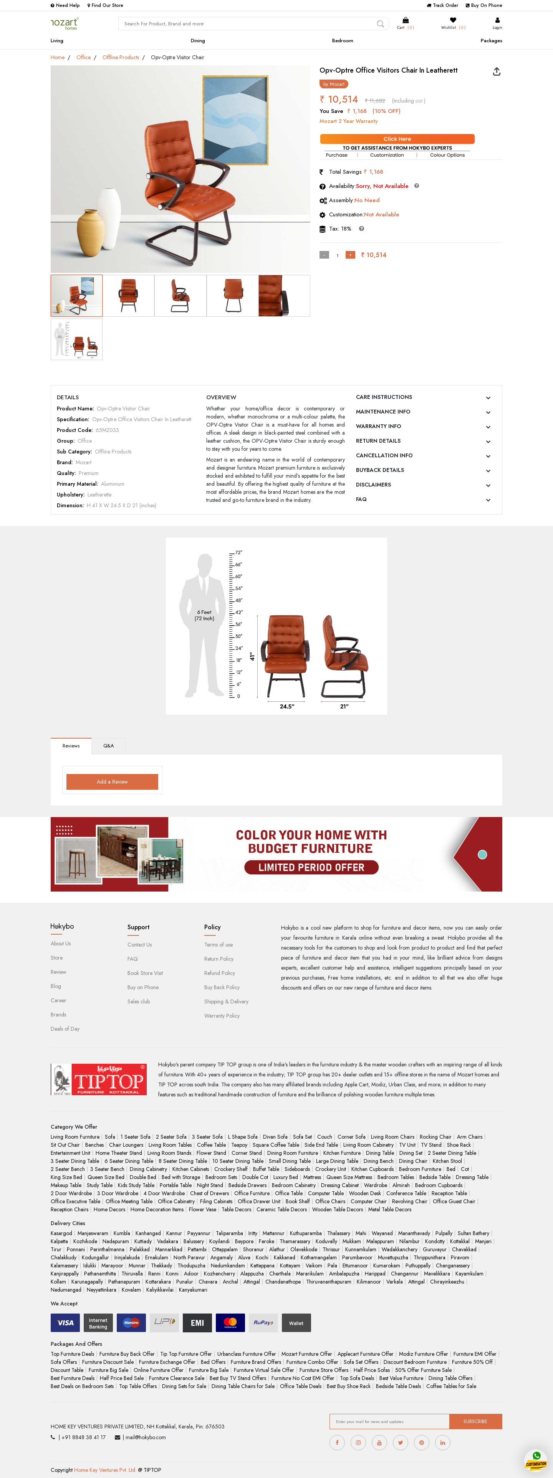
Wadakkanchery (399, 1249)
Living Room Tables (170, 1145)
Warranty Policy (222, 1016)
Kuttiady (143, 1241)
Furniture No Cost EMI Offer (303, 1378)
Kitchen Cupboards (372, 1169)
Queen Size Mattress (349, 1177)
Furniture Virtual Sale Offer (264, 1370)
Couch (324, 1137)
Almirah (401, 1185)
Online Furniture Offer (159, 1370)
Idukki (89, 1265)
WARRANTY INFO (378, 426)
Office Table (289, 1193)
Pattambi (197, 1249)
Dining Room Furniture (292, 1153)
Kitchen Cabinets (190, 1169)
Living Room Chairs (392, 1137)
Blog (56, 986)
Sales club (138, 1001)
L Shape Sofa (243, 1137)
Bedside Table (434, 1177)
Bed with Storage (181, 1177)
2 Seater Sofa (171, 1137)
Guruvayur (435, 1249)
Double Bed (143, 1177)
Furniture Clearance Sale (176, 1378)
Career (58, 1000)
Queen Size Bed (106, 1177)
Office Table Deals (300, 1386)
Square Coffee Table (276, 1145)
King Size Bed (66, 1177)
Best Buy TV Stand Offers (238, 1378)
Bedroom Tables (395, 1177)
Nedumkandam (228, 1265)
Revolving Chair (409, 1201)
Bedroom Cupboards (438, 1185)
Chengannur (405, 1273)
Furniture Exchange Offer (167, 1362)
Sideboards (297, 1169)
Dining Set (410, 1153)
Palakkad (140, 1249)
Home (58, 57)
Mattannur (274, 1233)
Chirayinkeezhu (447, 1281)
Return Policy (218, 959)
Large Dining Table (337, 1161)
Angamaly (221, 1257)
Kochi (262, 1257)
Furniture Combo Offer (312, 1362)
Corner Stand (247, 1153)
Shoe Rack (459, 1145)
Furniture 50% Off (472, 1362)
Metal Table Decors (389, 1209)
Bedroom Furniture (420, 1169)
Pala (332, 1265)
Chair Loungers (126, 1145)
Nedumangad (66, 1290)
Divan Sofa (275, 1137)
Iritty (252, 1233)
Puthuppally (418, 1265)
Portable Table (176, 1185)
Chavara (208, 1281)
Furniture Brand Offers (256, 1362)
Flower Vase (202, 1209)
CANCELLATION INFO (384, 455)
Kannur (174, 1233)
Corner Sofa (352, 1137)
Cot (465, 1169)
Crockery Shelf (231, 1169)
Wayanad (382, 1233)
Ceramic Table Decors (282, 1209)
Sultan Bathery (473, 1233)
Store (57, 958)
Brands (58, 1014)
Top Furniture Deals (72, 1354)
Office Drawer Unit (259, 1201)
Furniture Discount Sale (108, 1362)
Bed (451, 1169)
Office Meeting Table (129, 1201)
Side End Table (321, 1145)
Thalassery (338, 1233)
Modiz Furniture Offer (423, 1354)
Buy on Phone (143, 987)
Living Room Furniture (75, 1137)
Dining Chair (413, 1161)
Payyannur (198, 1233)
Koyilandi (219, 1241)
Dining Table (380, 1153)
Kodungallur (95, 1257)
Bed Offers (213, 1362)
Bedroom (342, 40)
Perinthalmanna (107, 1249)
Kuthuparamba (306, 1233)
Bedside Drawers (247, 1185)
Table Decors (236, 1209)
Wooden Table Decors (337, 1209)
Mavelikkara (437, 1273)
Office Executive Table (75, 1201)
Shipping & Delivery (226, 1001)
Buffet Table (266, 1169)
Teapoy (239, 1145)
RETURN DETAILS (378, 441)
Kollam (58, 1281)
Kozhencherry (219, 1273)
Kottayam (290, 1265)
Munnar (137, 1265)
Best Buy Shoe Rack (349, 1386)
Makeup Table (66, 1185)
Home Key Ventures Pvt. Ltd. (105, 1470)
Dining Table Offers (450, 1378)
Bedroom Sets (221, 1177)
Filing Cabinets (216, 1201)
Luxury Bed (285, 1177)
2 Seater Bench (68, 1169)
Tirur (56, 1249)
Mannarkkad (168, 1249)
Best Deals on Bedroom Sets (82, 1386)
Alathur (277, 1249)
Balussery (194, 1241)
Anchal (230, 1281)
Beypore (244, 1241)
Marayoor (112, 1265)
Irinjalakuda (127, 1257)
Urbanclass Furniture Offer (246, 1354)
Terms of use (218, 944)
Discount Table (67, 1370)
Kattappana (262, 1265)
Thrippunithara (429, 1257)
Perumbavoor (357, 1257)
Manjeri (483, 1241)
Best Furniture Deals (72, 1378)
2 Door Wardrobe (71, 1193)
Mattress (312, 1177)
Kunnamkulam (360, 1249)
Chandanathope (283, 1281)
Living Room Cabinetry (368, 1145)
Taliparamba (229, 1233)
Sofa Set (302, 1137)
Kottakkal (460, 1241)
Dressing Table (472, 1177)
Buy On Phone (484, 5)
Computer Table (326, 1193)
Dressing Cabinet (340, 1185)
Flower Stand (211, 1153)
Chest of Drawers (209, 1193)
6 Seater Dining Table (128, 1161)
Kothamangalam (319, 1257)
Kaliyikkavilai (160, 1290)
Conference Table (406, 1193)
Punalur (184, 1281)
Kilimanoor (369, 1281)
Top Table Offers (138, 1386)
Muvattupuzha (393, 1257)
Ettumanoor (355, 1265)
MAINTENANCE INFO (383, 411)
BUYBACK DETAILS (380, 470)
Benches (94, 1145)
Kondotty (435, 1241)
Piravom (460, 1257)
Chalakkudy (63, 1257)
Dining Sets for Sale (184, 1386)
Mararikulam (310, 1273)
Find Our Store (105, 5)
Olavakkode (303, 1249)
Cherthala (280, 1273)
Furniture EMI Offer (475, 1354)
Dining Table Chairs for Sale (243, 1386)
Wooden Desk (365, 1193)
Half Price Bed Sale (122, 1378)
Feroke (266, 1241)
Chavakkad (464, 1249)
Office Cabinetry (176, 1201)
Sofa (110, 1137)
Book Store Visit (145, 973)
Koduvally (326, 1241)
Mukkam (352, 1241)
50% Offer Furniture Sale (423, 1370)
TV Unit (407, 1145)
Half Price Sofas (372, 1370)
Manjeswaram (93, 1233)
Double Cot (255, 1177)
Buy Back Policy (222, 987)
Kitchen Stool (447, 1161)
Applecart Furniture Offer (366, 1354)
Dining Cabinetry (148, 1169)
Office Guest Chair (454, 1201)
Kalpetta (59, 1241)
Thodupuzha (191, 1265)
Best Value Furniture (401, 1378)
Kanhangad (148, 1233)
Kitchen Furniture (342, 1153)
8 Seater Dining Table (183, 1161)
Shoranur (253, 1249)
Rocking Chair (436, 1137)
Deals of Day (65, 1029)
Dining (198, 40)
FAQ (361, 499)
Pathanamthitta (100, 1273)
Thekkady (161, 1265)
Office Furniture (252, 1193)
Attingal (251, 1281)
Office (83, 57)
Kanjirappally (65, 1273)
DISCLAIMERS (373, 484)
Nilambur (409, 1241)
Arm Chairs (469, 1137)
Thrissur (331, 1249)
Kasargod (61, 1233)
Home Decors (109, 1209)
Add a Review (112, 781)
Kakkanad (284, 1257)
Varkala (394, 1281)
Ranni (154, 1273)
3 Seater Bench (107, 1169)
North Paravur (189, 1257)
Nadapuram (116, 1241)
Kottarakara (158, 1281)
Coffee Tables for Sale (451, 1386)
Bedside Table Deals (398, 1386)
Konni (172, 1273)
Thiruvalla (132, 1273)
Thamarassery (295, 1241)
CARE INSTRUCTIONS (384, 397)
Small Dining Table (290, 1161)
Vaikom (314, 1265)
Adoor (191, 1273)
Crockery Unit (330, 1169)
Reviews (71, 745)
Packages (491, 40)
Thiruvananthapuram (328, 1281)
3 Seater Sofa (207, 1137)
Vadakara (167, 1241)
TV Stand (431, 1145)
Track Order (442, 5)
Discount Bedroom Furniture (415, 1362)
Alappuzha (252, 1273)
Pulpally (443, 1233)
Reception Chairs (69, 1209)
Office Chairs (330, 1201)
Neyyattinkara (101, 1290)
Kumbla (122, 1233)
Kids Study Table (136, 1185)
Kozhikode (85, 1241)
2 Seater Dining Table (452, 1153)
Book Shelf (298, 1201)
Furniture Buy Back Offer (127, 1354)
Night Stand (210, 1185)
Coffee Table (211, 1145)
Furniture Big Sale (108, 1370)
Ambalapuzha (344, 1273)
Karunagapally (87, 1281)
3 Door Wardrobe (117, 1193)
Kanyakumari (193, 1290)
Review (58, 972)
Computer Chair (369, 1201)
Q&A (108, 745)
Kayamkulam (469, 1273)
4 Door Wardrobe (164, 1193)
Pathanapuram (124, 1281)
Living (57, 40)
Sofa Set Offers (361, 1362)
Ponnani (76, 1249)
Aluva (244, 1257)
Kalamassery (64, 1265)
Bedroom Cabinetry (294, 1185)
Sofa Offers (64, 1362)
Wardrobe (375, 1185)
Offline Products (121, 57)
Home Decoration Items (157, 1209)
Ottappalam (225, 1249)
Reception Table (449, 1193)
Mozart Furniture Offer (306, 1354)
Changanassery (453, 1265)
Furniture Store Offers (324, 1370)
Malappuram (380, 1241)
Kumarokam (386, 1265)
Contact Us (139, 944)
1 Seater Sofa (136, 1137)
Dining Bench (379, 1161)
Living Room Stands (169, 1153)
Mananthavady (414, 1233)
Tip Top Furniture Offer (186, 1354)
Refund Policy (219, 973)
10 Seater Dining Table (237, 1161)
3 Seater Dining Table (75, 1161)
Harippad (375, 1273)
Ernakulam (156, 1257)
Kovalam (131, 1290)
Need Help (65, 5)
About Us (61, 943)
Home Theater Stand (119, 1153)
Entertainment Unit (70, 1153)
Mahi (361, 1233)
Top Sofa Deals (357, 1378)
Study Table (100, 1185)
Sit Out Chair (65, 1145)
